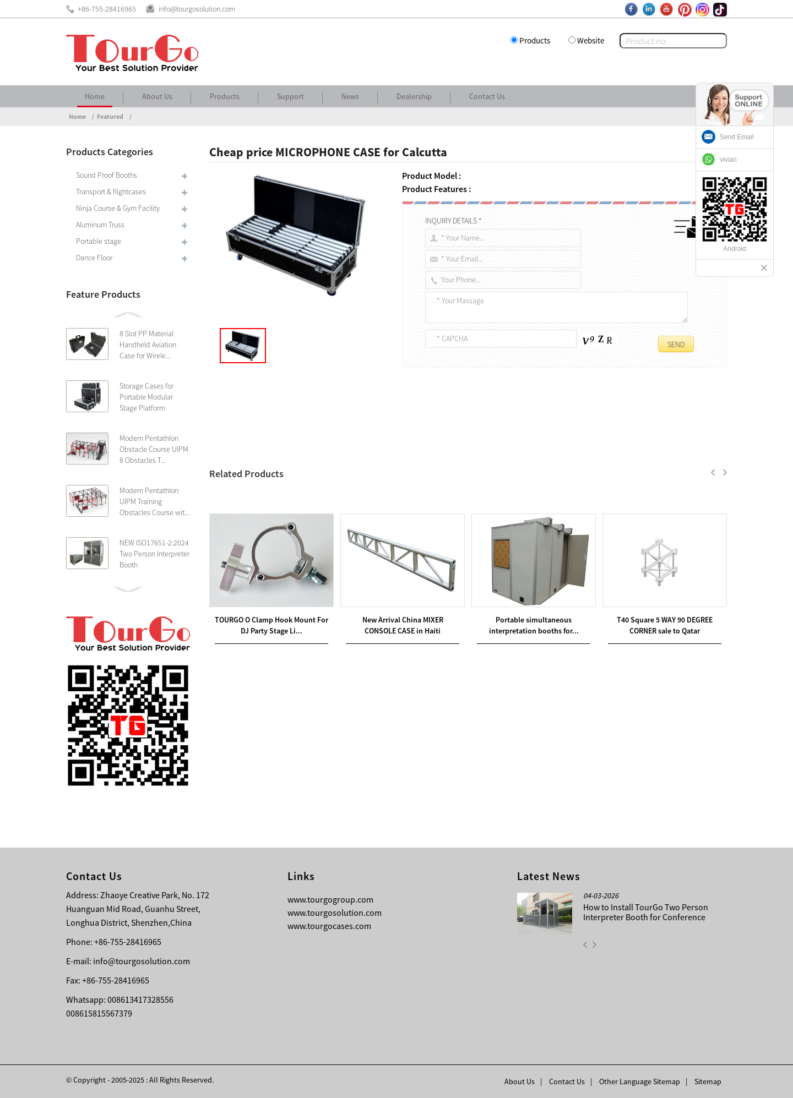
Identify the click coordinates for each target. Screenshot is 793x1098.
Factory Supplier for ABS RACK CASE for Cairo (319, 485)
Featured (110, 116)
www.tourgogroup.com (330, 899)
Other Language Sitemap (639, 1081)
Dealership (414, 96)
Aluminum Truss (100, 225)
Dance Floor (94, 258)
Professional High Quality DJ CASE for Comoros (310, 498)
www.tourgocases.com (329, 925)
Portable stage (98, 241)
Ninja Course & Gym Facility (118, 208)
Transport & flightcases (111, 191)
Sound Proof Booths (106, 175)
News (350, 96)
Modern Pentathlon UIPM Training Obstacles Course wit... (154, 501)
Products (534, 40)
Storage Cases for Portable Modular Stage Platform (146, 397)
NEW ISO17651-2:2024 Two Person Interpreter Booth (154, 554)
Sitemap (707, 1081)
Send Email (736, 137)
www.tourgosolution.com (334, 912)
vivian (728, 159)
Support (290, 96)
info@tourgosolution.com (141, 960)
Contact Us (487, 96)
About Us (157, 96)
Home (95, 96)
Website (590, 40)
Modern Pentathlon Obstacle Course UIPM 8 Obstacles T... (154, 449)
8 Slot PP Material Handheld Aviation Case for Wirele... (148, 344)
